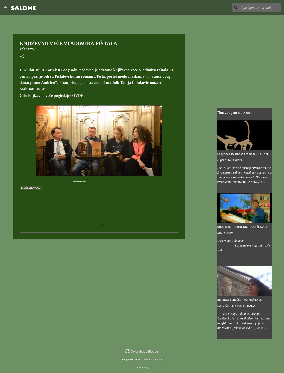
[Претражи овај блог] (260, 7)
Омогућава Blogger (142, 351)
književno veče (30, 187)
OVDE (40, 89)
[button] (22, 56)
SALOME (23, 7)
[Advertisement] (99, 272)
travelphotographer (152, 359)
